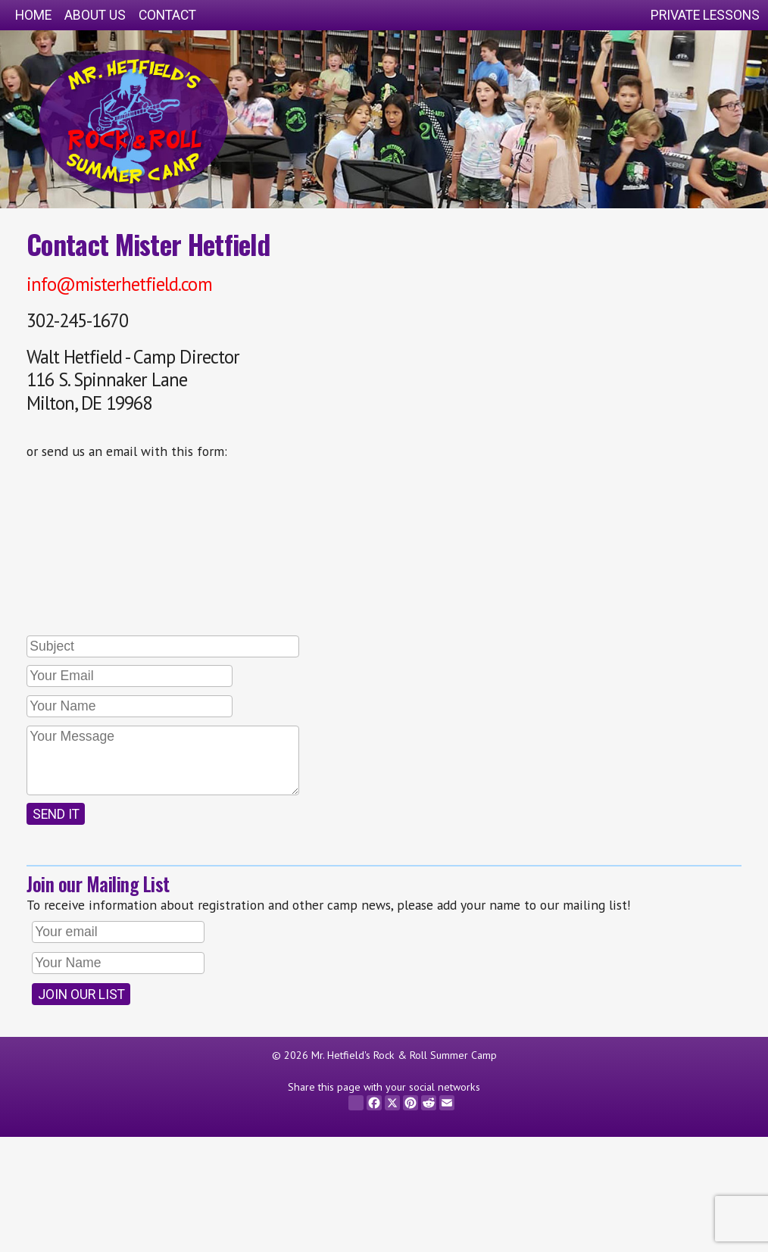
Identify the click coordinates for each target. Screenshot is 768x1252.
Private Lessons (705, 15)
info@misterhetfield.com (119, 284)
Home (33, 15)
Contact (167, 15)
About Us (95, 15)
